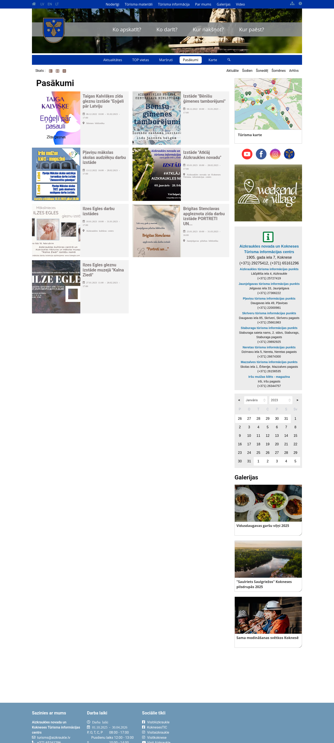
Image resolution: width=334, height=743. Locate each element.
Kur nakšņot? (208, 29)
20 (277, 444)
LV (42, 4)
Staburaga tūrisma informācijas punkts (269, 328)
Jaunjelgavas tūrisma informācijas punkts (269, 284)
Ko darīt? (167, 29)
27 (249, 418)
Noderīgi (112, 4)
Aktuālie (232, 71)
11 (258, 435)
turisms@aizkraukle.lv (53, 738)
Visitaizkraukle (158, 732)
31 (286, 418)
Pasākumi (190, 60)
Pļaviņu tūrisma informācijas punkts (269, 298)
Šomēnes (279, 71)
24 (249, 452)
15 (295, 435)
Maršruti (166, 60)
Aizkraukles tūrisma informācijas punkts (269, 269)
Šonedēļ (262, 71)
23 (240, 452)
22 (295, 444)
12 (267, 435)
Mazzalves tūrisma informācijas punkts (269, 362)
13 (277, 435)
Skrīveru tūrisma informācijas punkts (269, 313)
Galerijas (224, 4)
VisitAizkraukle (158, 722)
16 (240, 444)
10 (249, 435)
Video (240, 4)
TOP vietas (140, 60)
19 (267, 444)
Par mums (203, 4)
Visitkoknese (157, 738)
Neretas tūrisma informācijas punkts (269, 347)
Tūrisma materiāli (139, 4)
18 (258, 444)
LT (57, 4)
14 (286, 435)
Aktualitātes (112, 60)
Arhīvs (294, 71)
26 (240, 418)
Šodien (247, 71)
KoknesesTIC (157, 727)
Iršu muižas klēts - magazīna (269, 376)
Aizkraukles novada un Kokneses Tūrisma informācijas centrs (269, 249)
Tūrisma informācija (174, 4)
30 (277, 418)
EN (50, 4)
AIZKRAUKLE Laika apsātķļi (249, 726)
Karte (213, 60)
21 (286, 444)
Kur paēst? (251, 29)
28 (258, 418)
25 (258, 452)
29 (267, 418)
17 (249, 444)
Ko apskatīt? (126, 29)
